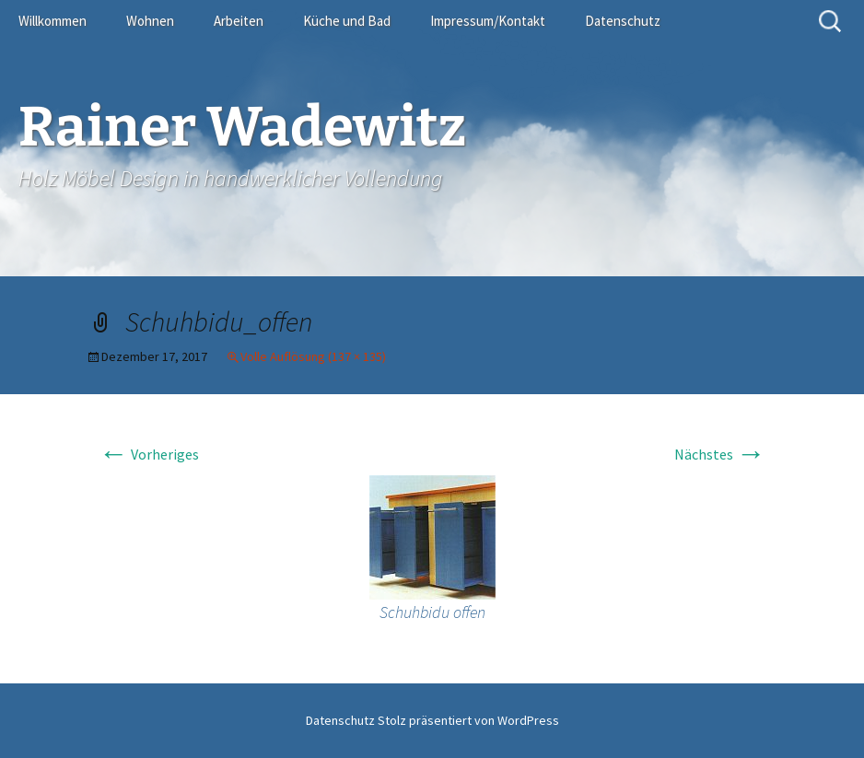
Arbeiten (238, 20)
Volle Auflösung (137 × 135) (313, 356)
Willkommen (52, 20)
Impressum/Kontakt (487, 20)
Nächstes (719, 454)
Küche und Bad (347, 20)
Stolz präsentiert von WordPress (468, 720)
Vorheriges (149, 454)
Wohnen (150, 20)
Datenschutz (622, 20)
